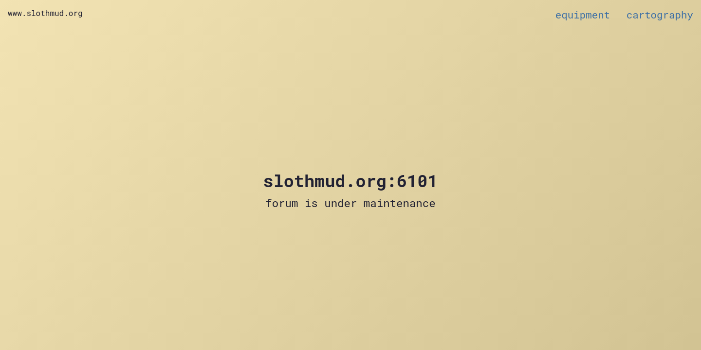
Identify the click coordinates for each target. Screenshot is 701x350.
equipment (582, 14)
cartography (660, 14)
